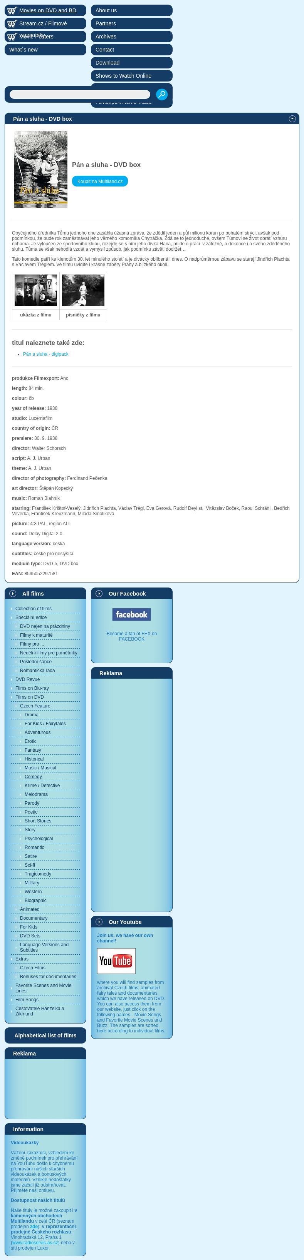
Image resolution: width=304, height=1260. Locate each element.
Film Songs (27, 999)
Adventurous (37, 732)
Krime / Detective (42, 785)
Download (107, 63)
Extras (22, 959)
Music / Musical (40, 768)
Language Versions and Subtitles (44, 947)
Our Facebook (127, 594)
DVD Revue (27, 679)
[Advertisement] (45, 1088)
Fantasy (33, 750)
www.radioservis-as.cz (35, 1242)
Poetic (31, 812)
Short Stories (38, 821)
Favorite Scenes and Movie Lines (43, 988)
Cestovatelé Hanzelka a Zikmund (39, 1011)
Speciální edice (31, 617)
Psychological (39, 838)
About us (106, 10)
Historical (34, 759)
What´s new (23, 50)
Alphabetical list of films (45, 1035)
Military (32, 882)
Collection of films (33, 608)
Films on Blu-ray (32, 688)
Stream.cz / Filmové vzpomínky (43, 24)
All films (33, 594)
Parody (32, 803)
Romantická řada (37, 670)
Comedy (33, 776)
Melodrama (36, 794)
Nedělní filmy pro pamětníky (48, 653)
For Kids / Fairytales (45, 723)
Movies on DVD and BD (47, 10)
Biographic (36, 900)
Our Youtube (125, 922)
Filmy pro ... (32, 644)
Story (30, 829)
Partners (106, 23)
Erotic (31, 741)
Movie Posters (36, 36)
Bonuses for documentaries (48, 976)
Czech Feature (35, 706)
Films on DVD (29, 697)
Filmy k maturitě (36, 635)
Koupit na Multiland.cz (100, 181)
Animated (30, 909)
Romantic (34, 847)
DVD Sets (30, 936)
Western (33, 891)
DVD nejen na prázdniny (45, 626)
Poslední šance (36, 661)
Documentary (33, 918)
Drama (32, 714)
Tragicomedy (38, 874)
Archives (106, 36)
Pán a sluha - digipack (46, 354)
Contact (105, 50)
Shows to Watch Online (123, 76)
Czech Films (32, 967)
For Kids (28, 927)
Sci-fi (30, 865)
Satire (31, 856)
